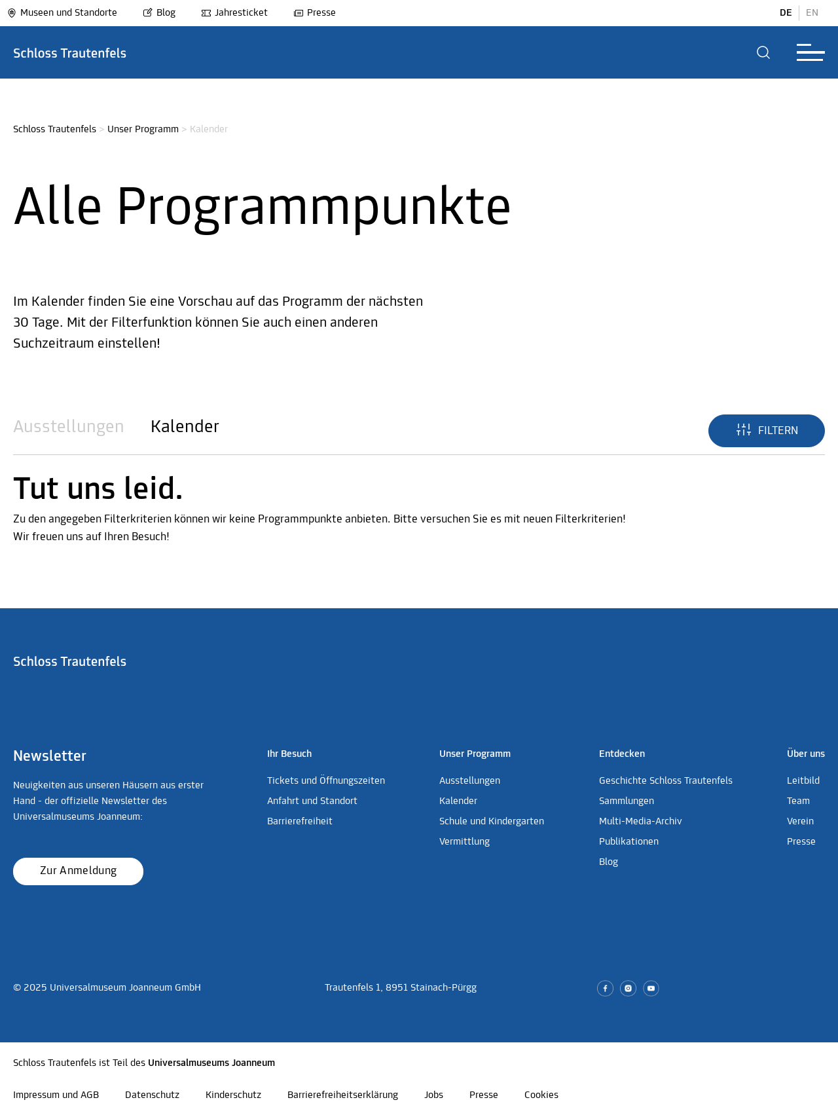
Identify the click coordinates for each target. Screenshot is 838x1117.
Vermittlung (464, 842)
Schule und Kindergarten (491, 821)
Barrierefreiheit (300, 821)
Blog (159, 13)
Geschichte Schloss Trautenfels (666, 781)
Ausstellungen (68, 427)
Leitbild (803, 781)
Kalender (185, 427)
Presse (314, 13)
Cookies (541, 1095)
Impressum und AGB (56, 1095)
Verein (800, 821)
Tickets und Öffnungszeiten (326, 781)
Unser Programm (143, 129)
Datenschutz (152, 1095)
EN (812, 13)
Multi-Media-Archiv (640, 821)
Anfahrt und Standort (312, 801)
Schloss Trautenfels (54, 129)
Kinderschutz (233, 1095)
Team (798, 801)
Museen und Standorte (62, 13)
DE (786, 13)
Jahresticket (234, 13)
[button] (764, 52)
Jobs (433, 1095)
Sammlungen (626, 801)
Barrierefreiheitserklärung (342, 1095)
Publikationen (629, 842)
